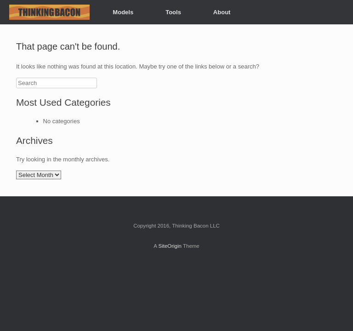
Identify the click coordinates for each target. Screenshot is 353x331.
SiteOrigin (170, 246)
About (222, 12)
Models (123, 12)
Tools (173, 12)
